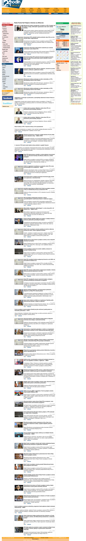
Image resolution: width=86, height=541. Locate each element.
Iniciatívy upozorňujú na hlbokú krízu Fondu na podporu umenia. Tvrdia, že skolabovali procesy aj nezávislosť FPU (39, 189)
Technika (4, 78)
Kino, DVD (5, 44)
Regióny (5, 29)
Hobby (3, 74)
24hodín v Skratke (6, 23)
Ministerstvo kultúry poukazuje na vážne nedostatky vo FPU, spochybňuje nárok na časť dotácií (38, 80)
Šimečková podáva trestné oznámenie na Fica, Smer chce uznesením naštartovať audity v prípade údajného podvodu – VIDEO (38, 423)
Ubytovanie (23, 11)
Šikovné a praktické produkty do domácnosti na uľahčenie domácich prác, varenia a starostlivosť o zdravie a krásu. (76, 79)
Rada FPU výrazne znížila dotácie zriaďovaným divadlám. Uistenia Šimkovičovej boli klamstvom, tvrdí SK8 (39, 270)
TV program (46, 8)
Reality (31, 8)
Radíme (4, 72)
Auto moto (4, 56)
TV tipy (58, 38)
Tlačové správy (5, 61)
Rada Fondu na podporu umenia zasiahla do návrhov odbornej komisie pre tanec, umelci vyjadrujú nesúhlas (39, 230)
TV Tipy (56, 8)
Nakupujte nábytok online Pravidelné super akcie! (76, 100)
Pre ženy (4, 65)
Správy (23, 8)
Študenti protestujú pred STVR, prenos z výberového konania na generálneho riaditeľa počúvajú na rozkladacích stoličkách (39, 370)
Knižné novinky (6, 45)
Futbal (57, 65)
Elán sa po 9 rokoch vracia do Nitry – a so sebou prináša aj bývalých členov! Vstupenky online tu (76, 63)
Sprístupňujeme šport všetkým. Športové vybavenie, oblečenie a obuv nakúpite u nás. (76, 71)
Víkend (3, 67)
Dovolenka (31, 10)
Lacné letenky (56, 10)
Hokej (57, 68)
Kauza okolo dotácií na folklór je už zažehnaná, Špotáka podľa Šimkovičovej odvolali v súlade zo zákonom (38, 301)
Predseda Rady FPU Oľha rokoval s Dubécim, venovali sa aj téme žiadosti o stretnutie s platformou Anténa (39, 69)
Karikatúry (5, 86)
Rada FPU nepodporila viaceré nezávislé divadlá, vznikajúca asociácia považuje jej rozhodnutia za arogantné (38, 280)
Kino (65, 11)
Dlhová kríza (6, 33)
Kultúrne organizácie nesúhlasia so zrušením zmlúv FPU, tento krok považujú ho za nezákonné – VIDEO (39, 167)
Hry (4, 85)
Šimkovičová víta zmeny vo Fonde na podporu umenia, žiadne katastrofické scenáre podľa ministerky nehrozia (38, 486)
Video (39, 8)
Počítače (4, 79)
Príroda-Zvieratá (5, 76)
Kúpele (46, 10)
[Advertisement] (46, 3)
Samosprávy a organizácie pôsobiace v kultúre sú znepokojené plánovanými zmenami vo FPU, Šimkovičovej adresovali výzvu (39, 330)
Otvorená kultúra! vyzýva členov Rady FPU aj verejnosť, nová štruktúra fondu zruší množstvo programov (38, 402)
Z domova (4, 28)
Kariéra (3, 70)
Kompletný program (60, 36)
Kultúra (3, 42)
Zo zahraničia (5, 37)
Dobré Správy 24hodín (29, 537)
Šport (3, 52)
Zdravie (4, 35)
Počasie (47, 11)
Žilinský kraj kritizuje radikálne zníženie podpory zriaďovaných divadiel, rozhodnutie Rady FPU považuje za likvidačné (39, 340)
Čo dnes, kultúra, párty (43, 540)
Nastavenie (58, 47)
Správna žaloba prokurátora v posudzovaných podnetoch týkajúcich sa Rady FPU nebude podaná (37, 290)
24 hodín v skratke (44, 537)
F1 (3, 54)
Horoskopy (39, 11)
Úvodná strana (5, 13)
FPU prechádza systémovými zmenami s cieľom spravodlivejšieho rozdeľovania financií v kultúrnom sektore (38, 198)
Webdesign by (59, 537)
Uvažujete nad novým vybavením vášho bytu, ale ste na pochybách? (76, 85)
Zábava (56, 11)
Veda (3, 69)
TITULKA (4, 26)
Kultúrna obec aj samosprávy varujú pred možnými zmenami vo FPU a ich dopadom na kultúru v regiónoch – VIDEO (39, 360)
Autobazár (23, 10)
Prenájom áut (59, 31)
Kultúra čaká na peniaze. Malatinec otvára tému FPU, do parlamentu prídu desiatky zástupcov (37, 109)
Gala (3, 38)
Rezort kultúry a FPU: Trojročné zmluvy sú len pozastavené (29, 126)
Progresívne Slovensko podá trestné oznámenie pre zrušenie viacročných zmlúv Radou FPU (38, 48)
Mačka (24, 540)
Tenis (57, 67)
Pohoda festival (6, 47)
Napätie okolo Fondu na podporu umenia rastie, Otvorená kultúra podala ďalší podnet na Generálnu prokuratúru (39, 382)
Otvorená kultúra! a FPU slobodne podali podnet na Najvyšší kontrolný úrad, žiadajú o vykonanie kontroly (38, 319)
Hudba (4, 40)
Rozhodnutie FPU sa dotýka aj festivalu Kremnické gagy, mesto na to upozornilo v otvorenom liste (39, 177)
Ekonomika (4, 31)
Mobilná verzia (5, 106)
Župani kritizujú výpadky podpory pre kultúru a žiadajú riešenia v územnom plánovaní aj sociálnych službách (39, 219)
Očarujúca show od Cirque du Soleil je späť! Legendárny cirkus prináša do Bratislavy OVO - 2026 (76, 39)
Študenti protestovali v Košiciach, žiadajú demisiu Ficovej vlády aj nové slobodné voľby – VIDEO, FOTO (39, 135)
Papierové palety (34, 540)
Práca (65, 8)
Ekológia (4, 59)
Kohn (4, 88)
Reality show (5, 49)
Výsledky (39, 10)
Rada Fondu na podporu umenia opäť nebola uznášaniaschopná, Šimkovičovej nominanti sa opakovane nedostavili (39, 444)
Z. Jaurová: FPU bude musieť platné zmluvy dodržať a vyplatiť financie (32, 145)
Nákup (31, 11)
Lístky (65, 10)
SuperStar (5, 51)
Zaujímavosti (5, 58)
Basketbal (58, 70)
